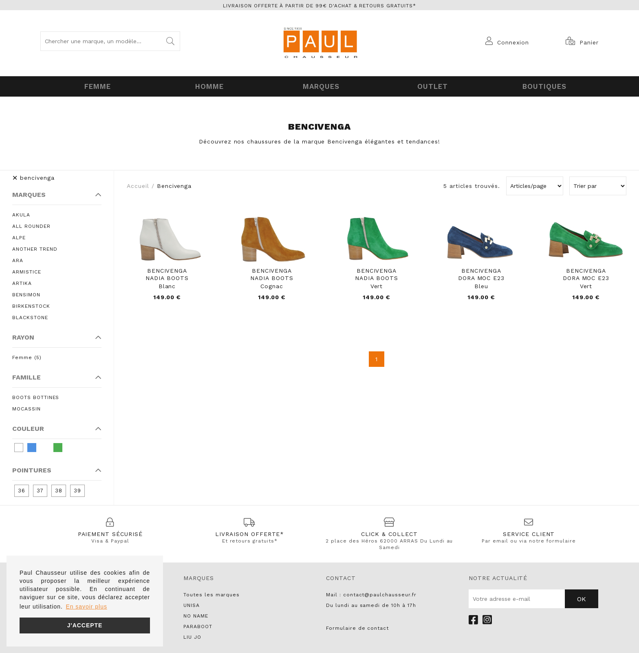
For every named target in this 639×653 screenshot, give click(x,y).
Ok (581, 597)
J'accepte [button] (85, 625)
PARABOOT (197, 625)
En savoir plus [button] (86, 606)
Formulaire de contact (357, 626)
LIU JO (192, 635)
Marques (319, 85)
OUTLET (431, 85)
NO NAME (195, 614)
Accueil (138, 184)
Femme (96, 85)
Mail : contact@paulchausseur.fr (371, 593)
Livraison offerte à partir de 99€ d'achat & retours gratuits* (319, 6)
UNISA (191, 604)
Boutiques (542, 85)
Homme (208, 85)
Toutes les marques (211, 593)
